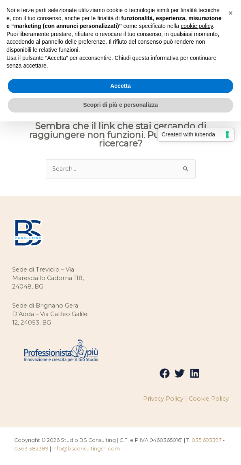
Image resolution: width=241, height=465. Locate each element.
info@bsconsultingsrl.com (86, 449)
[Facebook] (165, 373)
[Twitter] (180, 373)
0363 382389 (31, 449)
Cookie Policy (209, 398)
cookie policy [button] (197, 26)
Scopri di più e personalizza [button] (120, 105)
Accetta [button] (120, 86)
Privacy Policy (163, 398)
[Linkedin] (195, 373)
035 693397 (207, 440)
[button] (230, 12)
